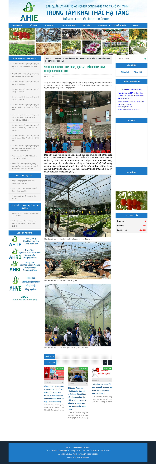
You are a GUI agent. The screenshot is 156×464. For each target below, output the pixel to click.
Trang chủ (17, 25)
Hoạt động (49, 25)
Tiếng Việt (138, 72)
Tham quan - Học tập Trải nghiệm (112, 25)
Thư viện (86, 25)
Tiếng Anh (125, 72)
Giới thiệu (33, 25)
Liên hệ (136, 25)
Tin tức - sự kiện (69, 25)
